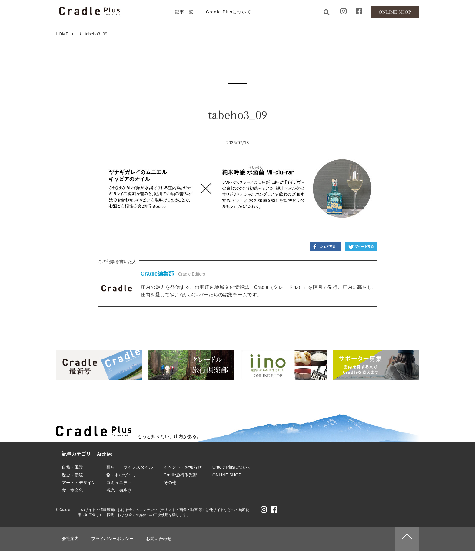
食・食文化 (72, 490)
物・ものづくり (121, 475)
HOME (62, 34)
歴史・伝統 (72, 475)
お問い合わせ (158, 538)
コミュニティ (119, 482)
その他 (170, 482)
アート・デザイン (79, 482)
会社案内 (70, 538)
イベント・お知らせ (183, 467)
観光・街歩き (119, 490)
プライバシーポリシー (112, 538)
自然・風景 (72, 467)
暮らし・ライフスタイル (129, 467)
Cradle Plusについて (228, 11)
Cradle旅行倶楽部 (180, 475)
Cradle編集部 (157, 274)
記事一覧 (184, 11)
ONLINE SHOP (226, 475)
